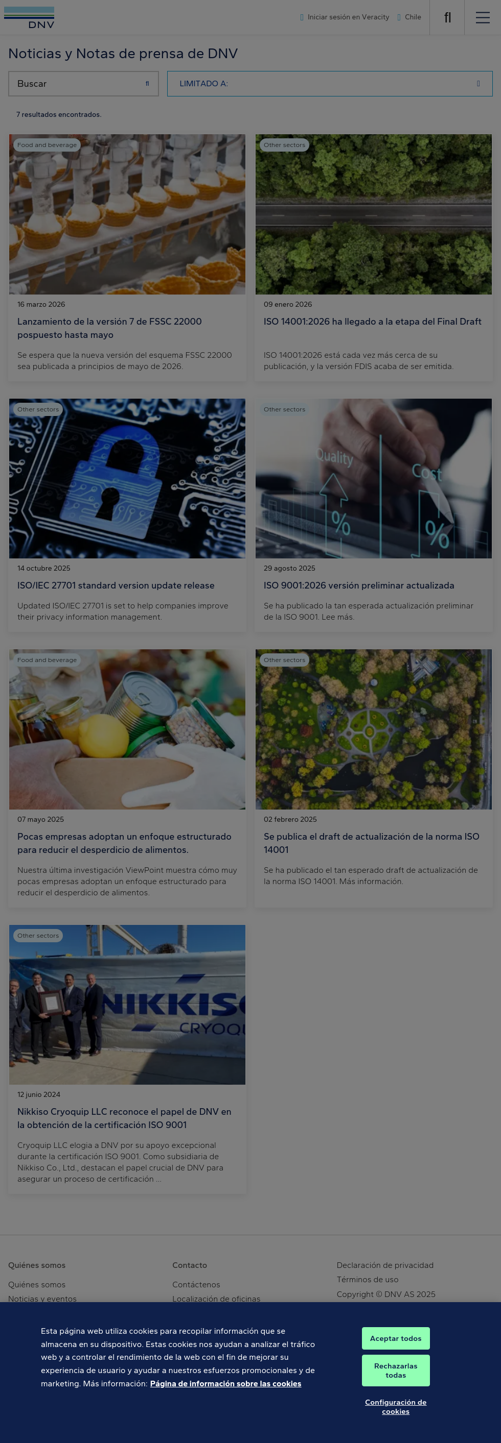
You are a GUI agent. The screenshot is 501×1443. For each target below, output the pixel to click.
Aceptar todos (396, 1344)
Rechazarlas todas (396, 1376)
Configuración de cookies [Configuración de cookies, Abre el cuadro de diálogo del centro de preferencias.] (395, 1413)
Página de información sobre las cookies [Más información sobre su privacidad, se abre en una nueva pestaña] (226, 1390)
